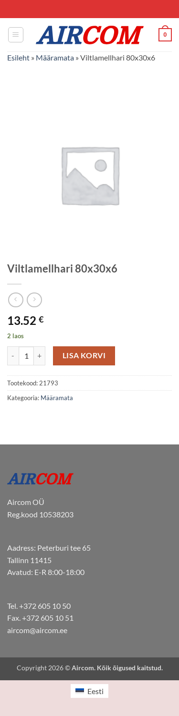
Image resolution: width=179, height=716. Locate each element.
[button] (15, 34)
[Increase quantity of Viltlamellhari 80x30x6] (39, 355)
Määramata (55, 57)
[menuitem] (89, 691)
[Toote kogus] (26, 355)
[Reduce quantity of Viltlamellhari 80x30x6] (13, 355)
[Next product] (15, 299)
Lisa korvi (84, 355)
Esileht (18, 57)
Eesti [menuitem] (95, 691)
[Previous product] (34, 299)
